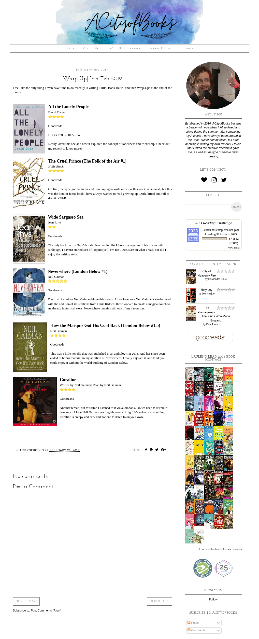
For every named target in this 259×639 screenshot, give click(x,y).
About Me (91, 48)
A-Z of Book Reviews (123, 48)
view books (234, 247)
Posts (193, 623)
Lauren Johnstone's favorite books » (220, 549)
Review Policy (159, 48)
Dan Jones (212, 324)
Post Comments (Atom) (46, 610)
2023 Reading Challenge (213, 223)
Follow (213, 599)
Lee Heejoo (208, 293)
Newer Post (26, 601)
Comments (196, 630)
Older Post (159, 601)
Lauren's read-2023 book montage (213, 358)
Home (70, 48)
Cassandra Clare (217, 279)
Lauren (206, 230)
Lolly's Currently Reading (212, 264)
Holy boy (206, 290)
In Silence (186, 48)
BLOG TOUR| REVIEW (64, 135)
